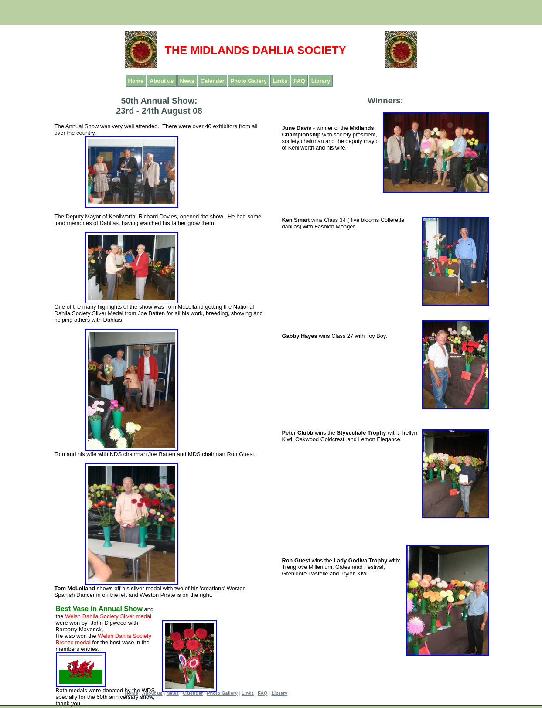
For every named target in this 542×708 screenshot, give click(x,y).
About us (162, 81)
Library (320, 81)
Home (136, 81)
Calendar (213, 81)
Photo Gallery (249, 81)
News (187, 81)
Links (280, 81)
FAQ (299, 81)
